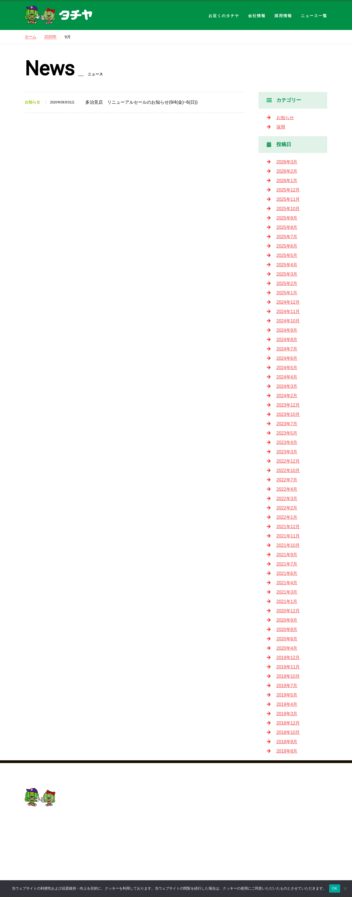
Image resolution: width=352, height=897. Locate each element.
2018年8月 (287, 751)
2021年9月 (287, 554)
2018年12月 (288, 723)
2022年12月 (288, 461)
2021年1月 (287, 601)
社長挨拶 (220, 825)
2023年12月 (288, 405)
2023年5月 (287, 433)
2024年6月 (287, 358)
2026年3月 (287, 162)
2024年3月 (287, 386)
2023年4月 (287, 442)
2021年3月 (287, 592)
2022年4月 (287, 489)
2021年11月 (288, 536)
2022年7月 (287, 480)
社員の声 (283, 825)
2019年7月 (287, 685)
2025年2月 (287, 283)
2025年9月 (287, 218)
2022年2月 (287, 508)
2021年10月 (288, 545)
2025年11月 (288, 199)
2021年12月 (288, 526)
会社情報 (257, 15)
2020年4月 (287, 648)
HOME (208, 797)
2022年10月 (288, 470)
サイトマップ (215, 862)
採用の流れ (285, 844)
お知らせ (285, 117)
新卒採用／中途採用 (294, 853)
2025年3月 (287, 274)
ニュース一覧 (314, 15)
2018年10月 (288, 732)
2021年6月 (287, 573)
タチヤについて (289, 816)
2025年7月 (287, 236)
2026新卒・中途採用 (294, 806)
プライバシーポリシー (224, 853)
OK (334, 888)
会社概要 (210, 816)
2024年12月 (288, 302)
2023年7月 (287, 423)
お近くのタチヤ (223, 15)
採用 (280, 127)
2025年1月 (287, 292)
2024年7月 (287, 349)
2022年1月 (287, 517)
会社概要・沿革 (227, 834)
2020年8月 (287, 629)
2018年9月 (287, 741)
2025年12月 (288, 190)
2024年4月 (287, 377)
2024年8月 (287, 339)
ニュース (210, 844)
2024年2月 (287, 395)
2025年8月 (287, 227)
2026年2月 (287, 171)
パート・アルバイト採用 (298, 862)
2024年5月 (287, 367)
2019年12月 (288, 657)
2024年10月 (288, 321)
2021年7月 (287, 564)
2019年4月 (287, 704)
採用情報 (283, 15)
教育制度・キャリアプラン (300, 834)
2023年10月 (288, 414)
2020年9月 (287, 620)
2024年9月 (287, 330)
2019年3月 (287, 713)
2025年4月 (287, 264)
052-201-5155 (48, 827)
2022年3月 (287, 498)
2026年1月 (287, 180)
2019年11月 (288, 667)
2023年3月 (287, 451)
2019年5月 (287, 695)
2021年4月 (287, 582)
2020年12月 (288, 610)
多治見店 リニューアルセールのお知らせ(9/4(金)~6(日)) (141, 102)
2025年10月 (288, 208)
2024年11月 (288, 311)
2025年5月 (287, 255)
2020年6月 (287, 639)
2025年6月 (287, 246)
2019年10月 (288, 676)
